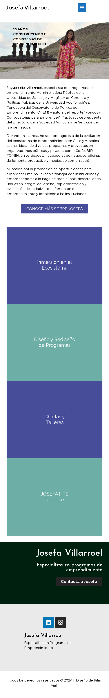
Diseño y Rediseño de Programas (54, 342)
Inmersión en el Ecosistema (54, 265)
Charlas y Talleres (54, 419)
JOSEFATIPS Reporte (54, 496)
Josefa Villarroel (27, 7)
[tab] (82, 7)
